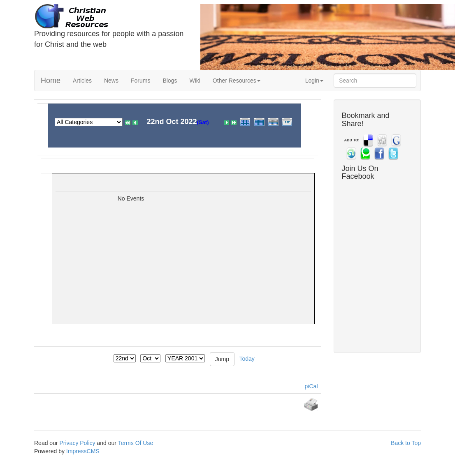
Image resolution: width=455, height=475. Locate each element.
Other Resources (236, 80)
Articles (82, 80)
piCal (311, 386)
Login (314, 80)
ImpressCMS (83, 451)
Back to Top (406, 443)
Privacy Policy (77, 443)
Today (246, 358)
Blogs (169, 80)
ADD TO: (352, 140)
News (111, 80)
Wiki (194, 80)
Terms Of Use (135, 443)
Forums (140, 80)
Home (50, 80)
